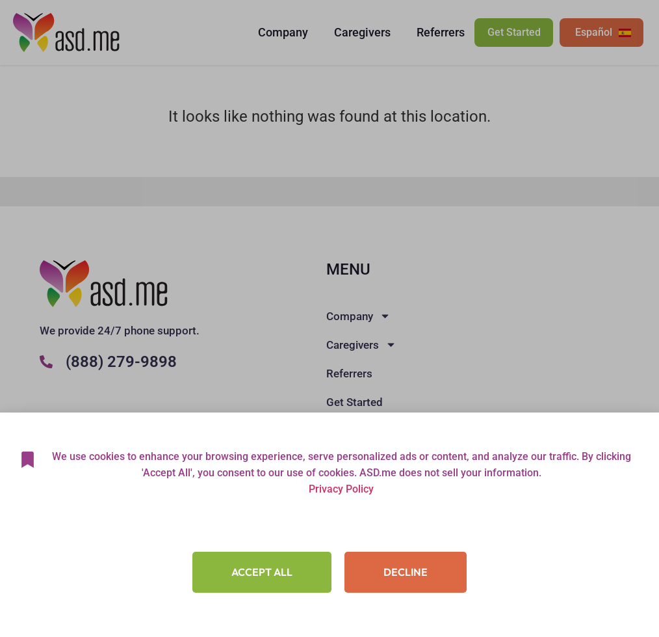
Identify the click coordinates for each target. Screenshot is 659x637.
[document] (329, 318)
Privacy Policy (341, 489)
